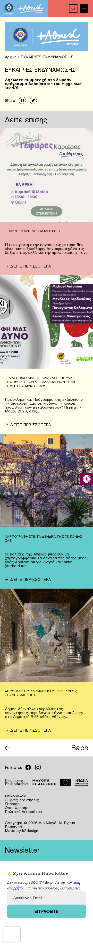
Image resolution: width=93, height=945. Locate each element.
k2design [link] (30, 830)
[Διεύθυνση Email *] (46, 898)
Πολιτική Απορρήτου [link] (23, 811)
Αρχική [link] (11, 56)
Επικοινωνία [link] (15, 795)
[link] (86, 479)
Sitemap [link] (12, 803)
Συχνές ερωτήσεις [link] (22, 799)
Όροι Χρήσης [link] (16, 807)
